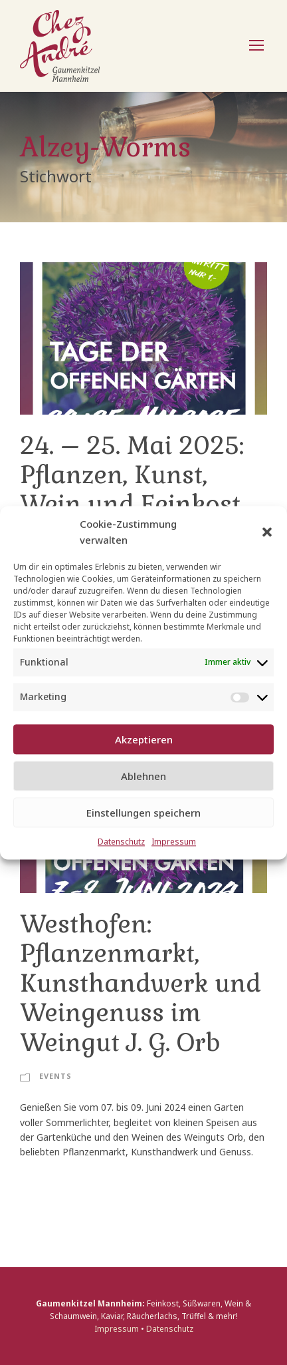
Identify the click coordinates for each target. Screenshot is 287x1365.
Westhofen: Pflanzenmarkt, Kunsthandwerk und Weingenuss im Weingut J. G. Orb (140, 983)
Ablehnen (143, 776)
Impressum (173, 842)
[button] (267, 531)
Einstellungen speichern (143, 812)
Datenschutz (121, 842)
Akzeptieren (144, 739)
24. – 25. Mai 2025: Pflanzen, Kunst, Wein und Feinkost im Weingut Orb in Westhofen (132, 505)
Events (55, 1076)
